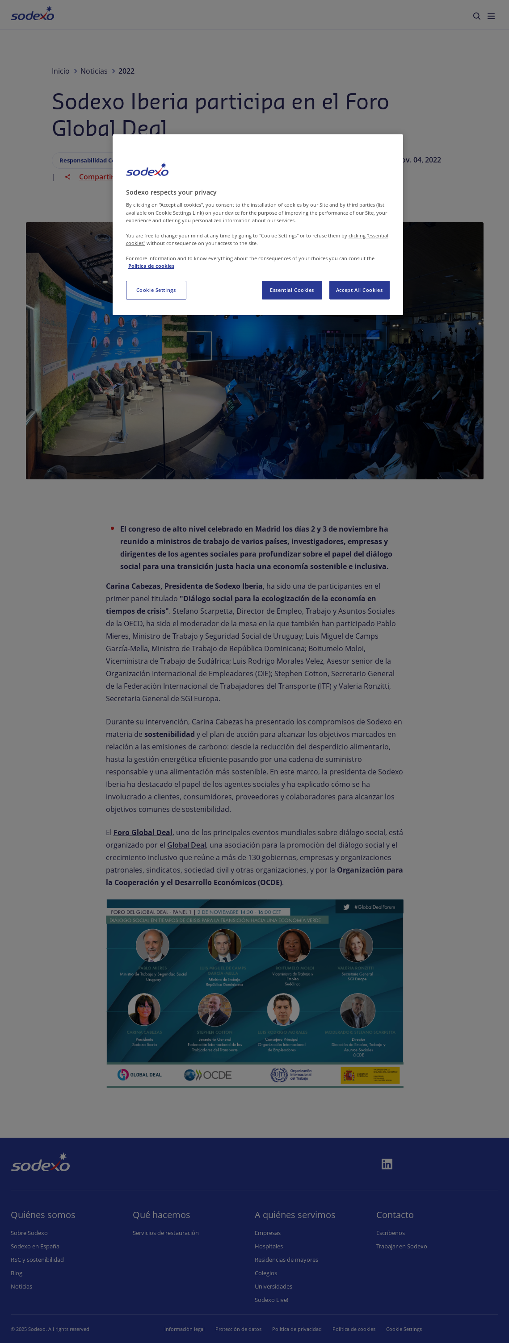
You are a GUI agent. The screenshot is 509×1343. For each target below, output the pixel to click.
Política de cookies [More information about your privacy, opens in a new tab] (151, 265)
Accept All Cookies (359, 290)
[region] (258, 224)
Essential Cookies (292, 290)
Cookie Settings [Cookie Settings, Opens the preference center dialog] (156, 290)
